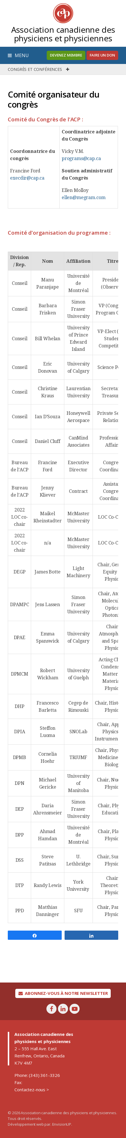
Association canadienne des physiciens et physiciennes (63, 34)
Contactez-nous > (31, 1089)
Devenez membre (66, 55)
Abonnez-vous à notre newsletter (63, 993)
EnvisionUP (61, 1124)
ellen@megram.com (83, 197)
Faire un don (102, 55)
